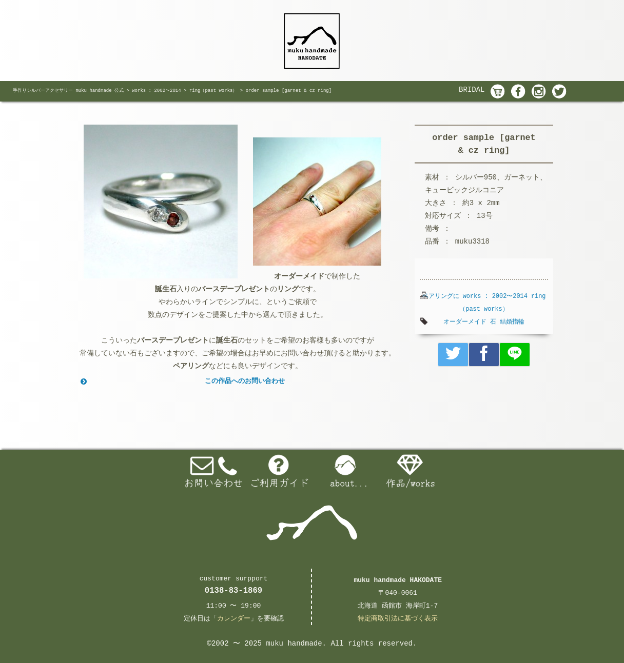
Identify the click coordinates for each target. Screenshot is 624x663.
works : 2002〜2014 (495, 296)
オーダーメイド (464, 322)
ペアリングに (440, 296)
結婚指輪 (512, 322)
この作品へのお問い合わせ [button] (182, 381)
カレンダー (233, 618)
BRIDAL (471, 90)
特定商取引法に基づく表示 (398, 618)
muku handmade (294, 643)
